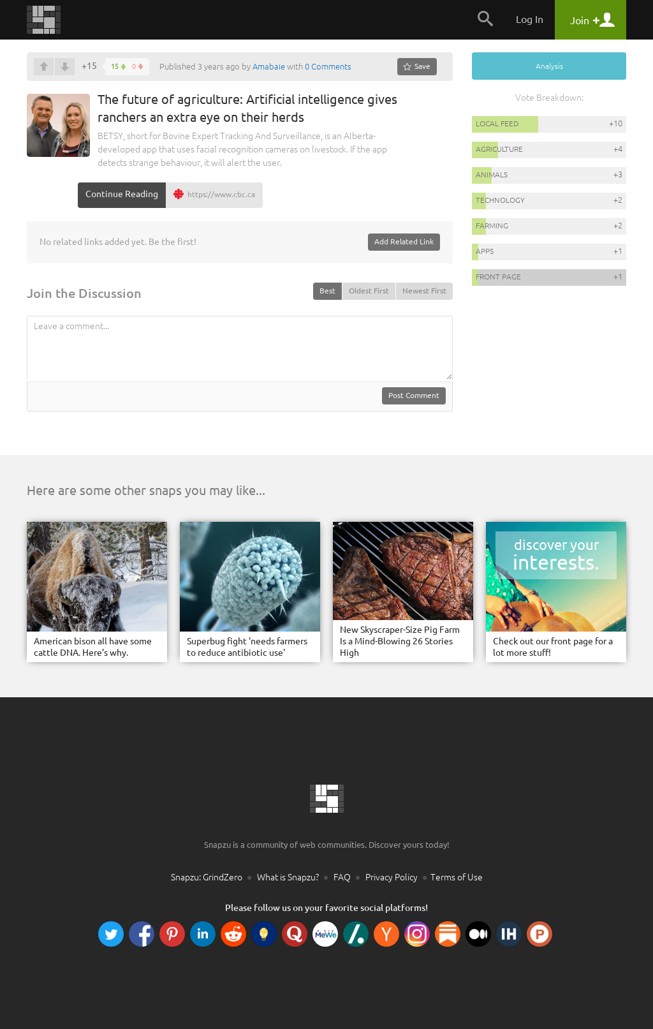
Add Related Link (404, 241)
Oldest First (369, 290)
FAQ (342, 877)
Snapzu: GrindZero (206, 877)
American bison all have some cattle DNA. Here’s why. (93, 647)
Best (327, 290)
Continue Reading (121, 194)
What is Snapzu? (288, 877)
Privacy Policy (391, 877)
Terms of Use (456, 877)
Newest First (424, 290)
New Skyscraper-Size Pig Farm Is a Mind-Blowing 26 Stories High (400, 641)
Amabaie (269, 66)
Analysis (549, 66)
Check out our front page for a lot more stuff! (553, 647)
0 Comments (328, 66)
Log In (529, 19)
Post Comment (413, 395)
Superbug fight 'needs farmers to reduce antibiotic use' (247, 647)
